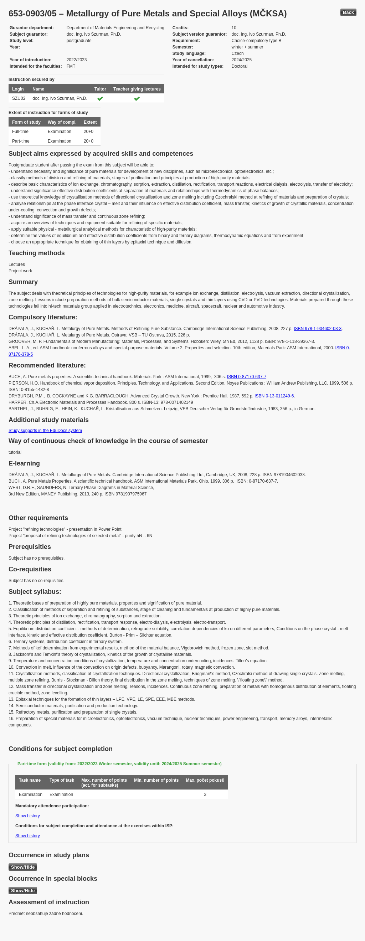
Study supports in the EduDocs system (45, 430)
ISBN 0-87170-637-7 (246, 376)
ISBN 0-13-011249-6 (274, 396)
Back (348, 12)
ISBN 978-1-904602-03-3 (317, 328)
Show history (27, 815)
